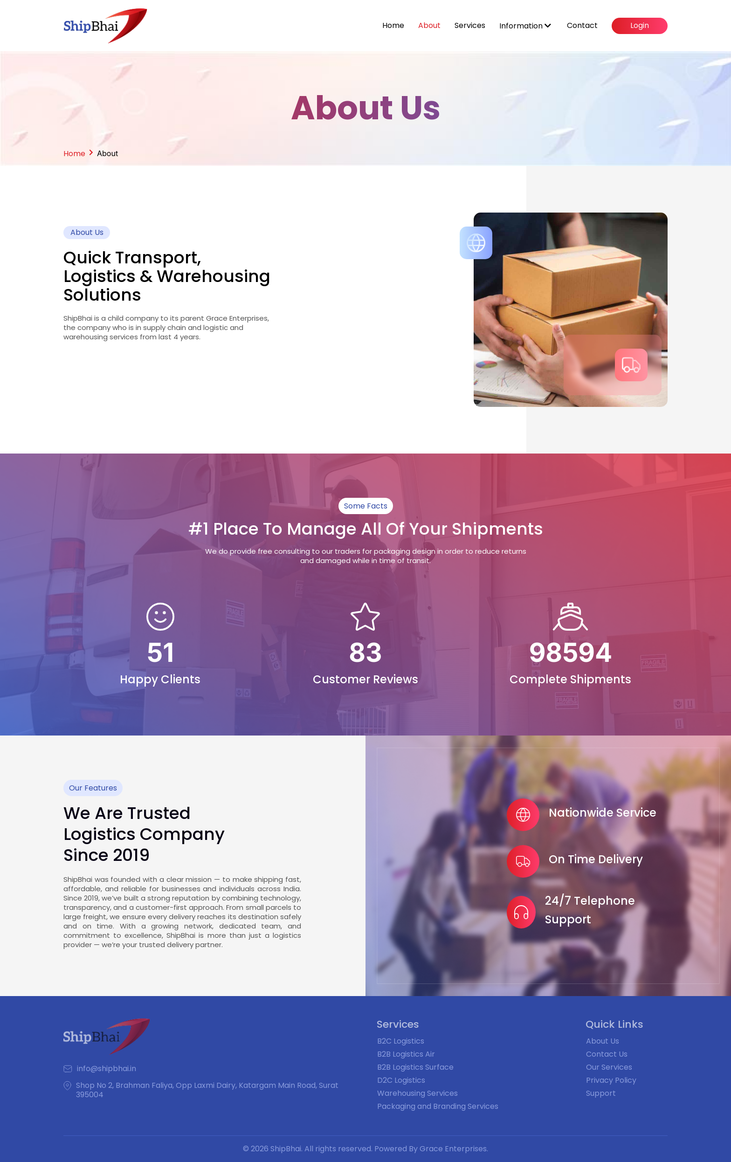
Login (639, 25)
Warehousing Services (417, 1093)
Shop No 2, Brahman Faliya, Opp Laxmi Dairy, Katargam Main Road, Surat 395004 (207, 1090)
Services (470, 25)
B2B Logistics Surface (415, 1067)
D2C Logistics (401, 1080)
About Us (602, 1041)
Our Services (609, 1067)
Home (393, 25)
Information (525, 26)
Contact (582, 25)
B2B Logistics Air (406, 1054)
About (429, 25)
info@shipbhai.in (106, 1068)
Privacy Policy (611, 1080)
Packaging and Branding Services (437, 1106)
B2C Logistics (400, 1041)
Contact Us (607, 1054)
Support (601, 1093)
